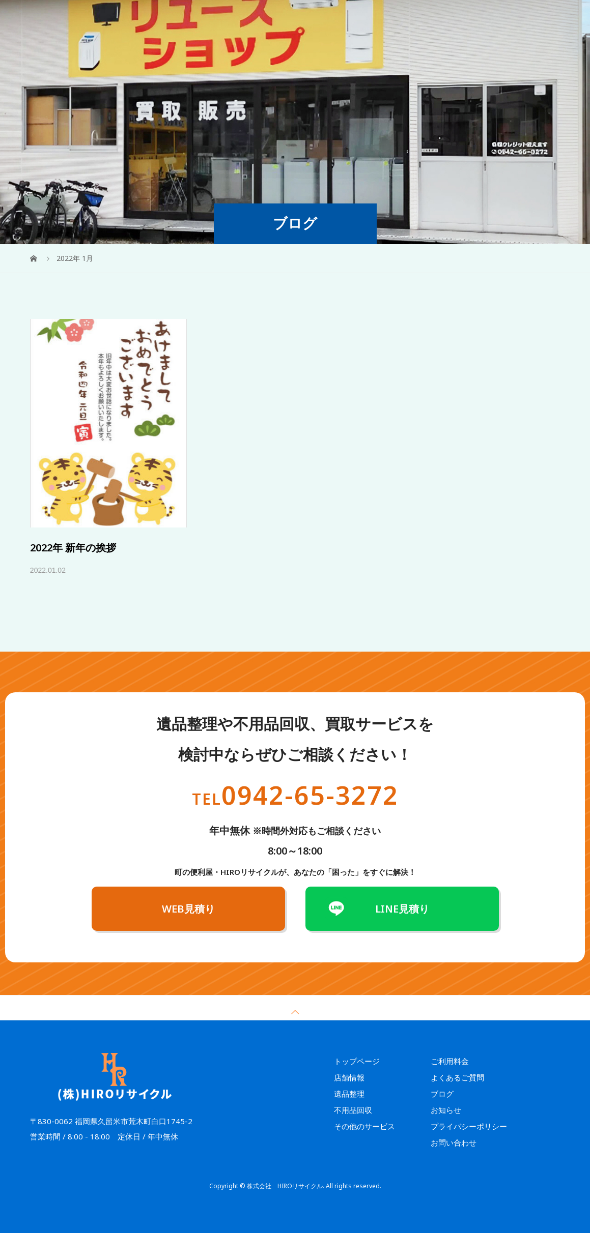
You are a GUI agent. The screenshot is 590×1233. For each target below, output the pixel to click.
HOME (185, 17)
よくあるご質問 (421, 17)
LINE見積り (402, 909)
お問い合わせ (453, 1142)
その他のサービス (316, 17)
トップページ (357, 1061)
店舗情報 (469, 17)
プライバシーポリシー (469, 1126)
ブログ (442, 1094)
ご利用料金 (370, 17)
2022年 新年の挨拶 (73, 547)
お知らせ (446, 1110)
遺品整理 (220, 17)
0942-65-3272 (295, 795)
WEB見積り (535, 18)
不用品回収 (262, 17)
